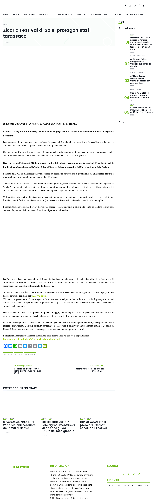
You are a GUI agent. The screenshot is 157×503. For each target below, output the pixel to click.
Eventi (80, 14)
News (132, 104)
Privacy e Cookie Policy (136, 485)
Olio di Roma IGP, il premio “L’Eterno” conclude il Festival (93, 425)
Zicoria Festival (30, 354)
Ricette (117, 14)
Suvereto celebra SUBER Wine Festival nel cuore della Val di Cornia (19, 425)
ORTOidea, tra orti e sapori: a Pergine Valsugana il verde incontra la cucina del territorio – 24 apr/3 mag (141, 43)
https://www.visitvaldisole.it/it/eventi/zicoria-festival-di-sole (32, 339)
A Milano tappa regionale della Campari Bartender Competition (140, 80)
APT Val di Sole (40, 296)
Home (5, 14)
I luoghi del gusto (62, 14)
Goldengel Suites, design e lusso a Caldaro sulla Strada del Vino (140, 63)
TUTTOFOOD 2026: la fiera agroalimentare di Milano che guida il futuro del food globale (58, 426)
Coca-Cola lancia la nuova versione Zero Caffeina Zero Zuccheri (141, 110)
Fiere (12, 418)
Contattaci (115, 485)
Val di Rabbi (8, 354)
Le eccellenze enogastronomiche (30, 14)
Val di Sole (18, 354)
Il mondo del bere (100, 14)
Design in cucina (135, 14)
